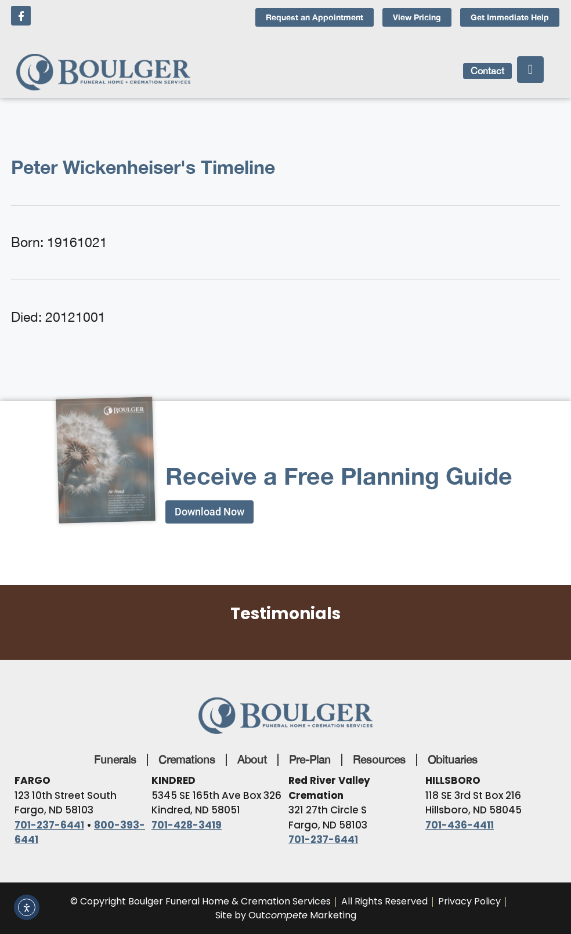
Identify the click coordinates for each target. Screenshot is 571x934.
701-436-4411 (459, 825)
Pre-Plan (310, 759)
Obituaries (453, 759)
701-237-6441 (49, 825)
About (252, 759)
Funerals (115, 759)
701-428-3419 (186, 825)
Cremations (186, 759)
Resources (379, 759)
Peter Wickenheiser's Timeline (143, 167)
